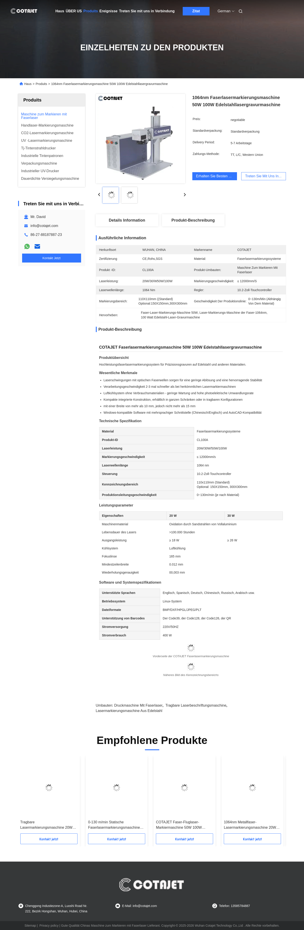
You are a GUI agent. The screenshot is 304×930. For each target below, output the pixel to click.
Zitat (196, 11)
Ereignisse (108, 11)
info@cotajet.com (44, 226)
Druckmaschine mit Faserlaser (138, 705)
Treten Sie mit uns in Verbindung (147, 11)
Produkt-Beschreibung (193, 220)
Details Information (127, 220)
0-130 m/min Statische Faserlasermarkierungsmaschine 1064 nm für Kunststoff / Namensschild (114, 825)
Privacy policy (49, 925)
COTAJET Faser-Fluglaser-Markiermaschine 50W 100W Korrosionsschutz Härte (179, 825)
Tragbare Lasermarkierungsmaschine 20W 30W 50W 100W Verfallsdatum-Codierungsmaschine (46, 825)
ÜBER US (74, 11)
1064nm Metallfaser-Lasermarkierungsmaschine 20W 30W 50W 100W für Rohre (250, 825)
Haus (59, 11)
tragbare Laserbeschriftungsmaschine (196, 705)
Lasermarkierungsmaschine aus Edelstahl (129, 711)
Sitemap (30, 925)
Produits (90, 11)
